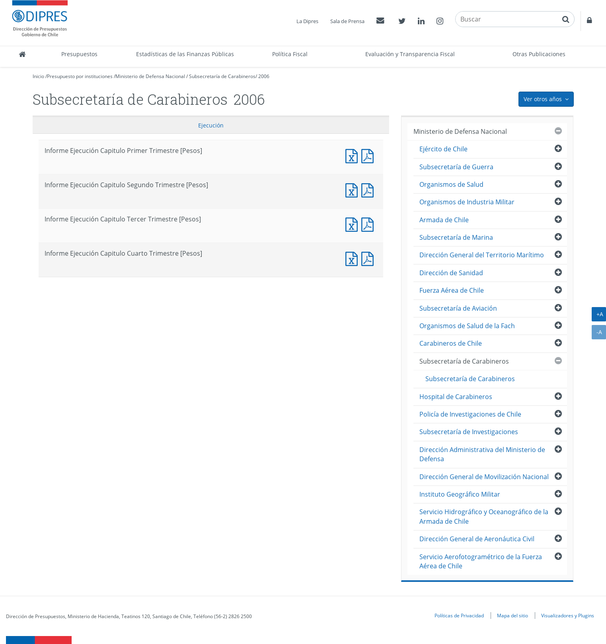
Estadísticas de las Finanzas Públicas (185, 54)
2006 (263, 76)
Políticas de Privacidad (459, 615)
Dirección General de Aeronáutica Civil (476, 538)
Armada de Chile (444, 219)
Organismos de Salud (451, 184)
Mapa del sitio (512, 615)
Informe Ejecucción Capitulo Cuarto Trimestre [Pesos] (369, 258)
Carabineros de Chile (450, 343)
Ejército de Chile (443, 149)
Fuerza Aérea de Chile (451, 290)
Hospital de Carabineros (455, 396)
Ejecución (211, 125)
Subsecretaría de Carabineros (222, 76)
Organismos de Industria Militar (466, 202)
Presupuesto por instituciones (80, 76)
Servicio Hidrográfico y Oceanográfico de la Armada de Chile (483, 516)
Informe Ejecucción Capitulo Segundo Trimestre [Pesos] (369, 189)
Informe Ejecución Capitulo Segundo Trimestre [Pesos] (353, 189)
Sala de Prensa (347, 21)
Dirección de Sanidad (451, 272)
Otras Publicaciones (538, 54)
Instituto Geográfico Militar (459, 494)
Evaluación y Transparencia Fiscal (410, 54)
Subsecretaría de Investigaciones (468, 431)
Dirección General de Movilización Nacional (484, 476)
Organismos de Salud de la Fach (467, 325)
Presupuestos (79, 54)
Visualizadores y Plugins (567, 615)
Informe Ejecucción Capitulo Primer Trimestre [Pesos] (369, 155)
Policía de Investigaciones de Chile (470, 414)
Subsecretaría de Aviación (458, 308)
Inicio (38, 76)
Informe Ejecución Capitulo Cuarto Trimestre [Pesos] (353, 258)
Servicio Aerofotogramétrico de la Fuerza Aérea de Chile (480, 561)
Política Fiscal (290, 54)
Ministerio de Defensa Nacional (150, 76)
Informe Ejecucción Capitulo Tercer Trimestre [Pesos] (369, 224)
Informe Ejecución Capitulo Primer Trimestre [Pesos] (353, 155)
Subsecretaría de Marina (456, 237)
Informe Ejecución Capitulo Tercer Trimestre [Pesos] (353, 224)
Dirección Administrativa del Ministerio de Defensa (482, 454)
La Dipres (307, 21)
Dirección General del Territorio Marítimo (481, 255)
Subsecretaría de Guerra (456, 166)
